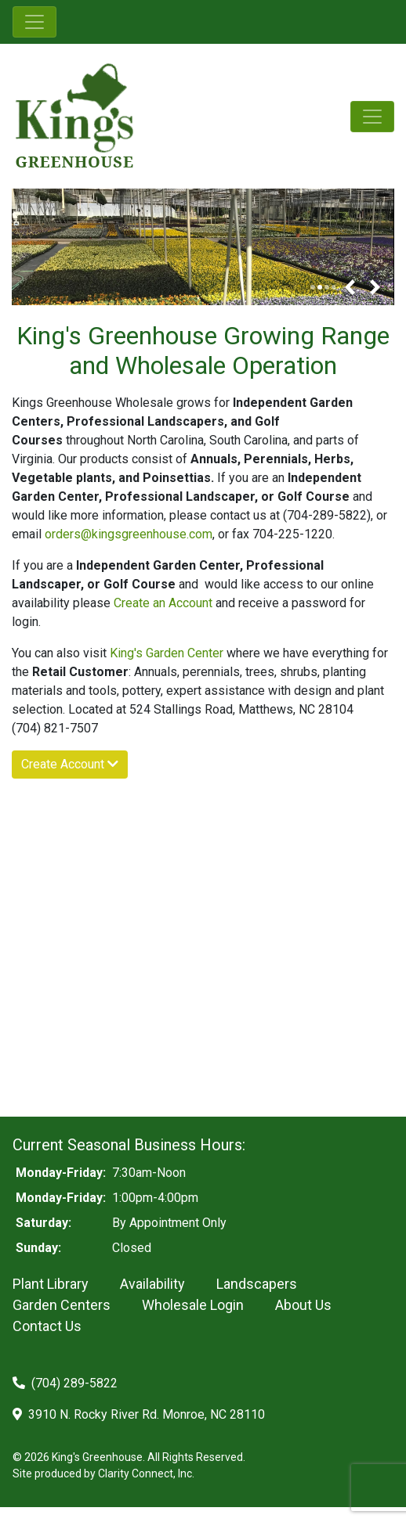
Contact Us (47, 1326)
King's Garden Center (166, 653)
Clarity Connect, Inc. (146, 1473)
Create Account (69, 764)
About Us (303, 1305)
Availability (152, 1284)
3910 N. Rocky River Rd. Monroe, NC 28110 (139, 1414)
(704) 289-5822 (65, 1383)
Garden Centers (62, 1305)
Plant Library (51, 1284)
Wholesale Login (193, 1305)
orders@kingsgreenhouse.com (128, 534)
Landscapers (256, 1284)
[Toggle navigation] (34, 22)
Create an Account (165, 602)
